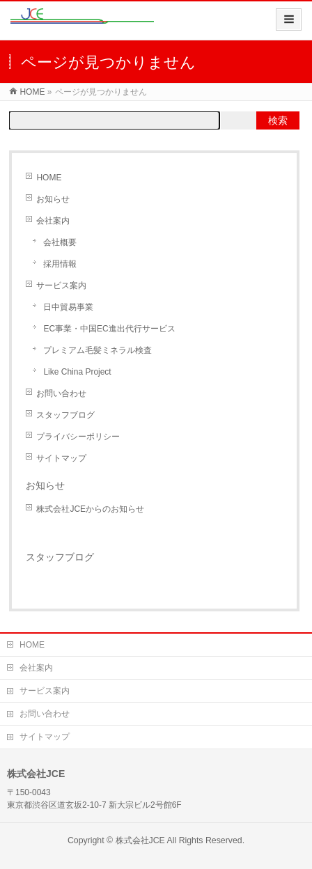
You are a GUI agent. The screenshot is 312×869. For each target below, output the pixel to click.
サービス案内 (61, 285)
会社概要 (60, 242)
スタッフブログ (65, 415)
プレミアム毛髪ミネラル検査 (97, 350)
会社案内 (53, 221)
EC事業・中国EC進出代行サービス (109, 329)
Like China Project (77, 372)
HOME (32, 92)
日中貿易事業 (68, 307)
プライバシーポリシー (78, 436)
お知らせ (53, 199)
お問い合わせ (61, 393)
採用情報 (60, 264)
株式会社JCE (140, 840)
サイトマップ (61, 458)
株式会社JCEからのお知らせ (90, 509)
